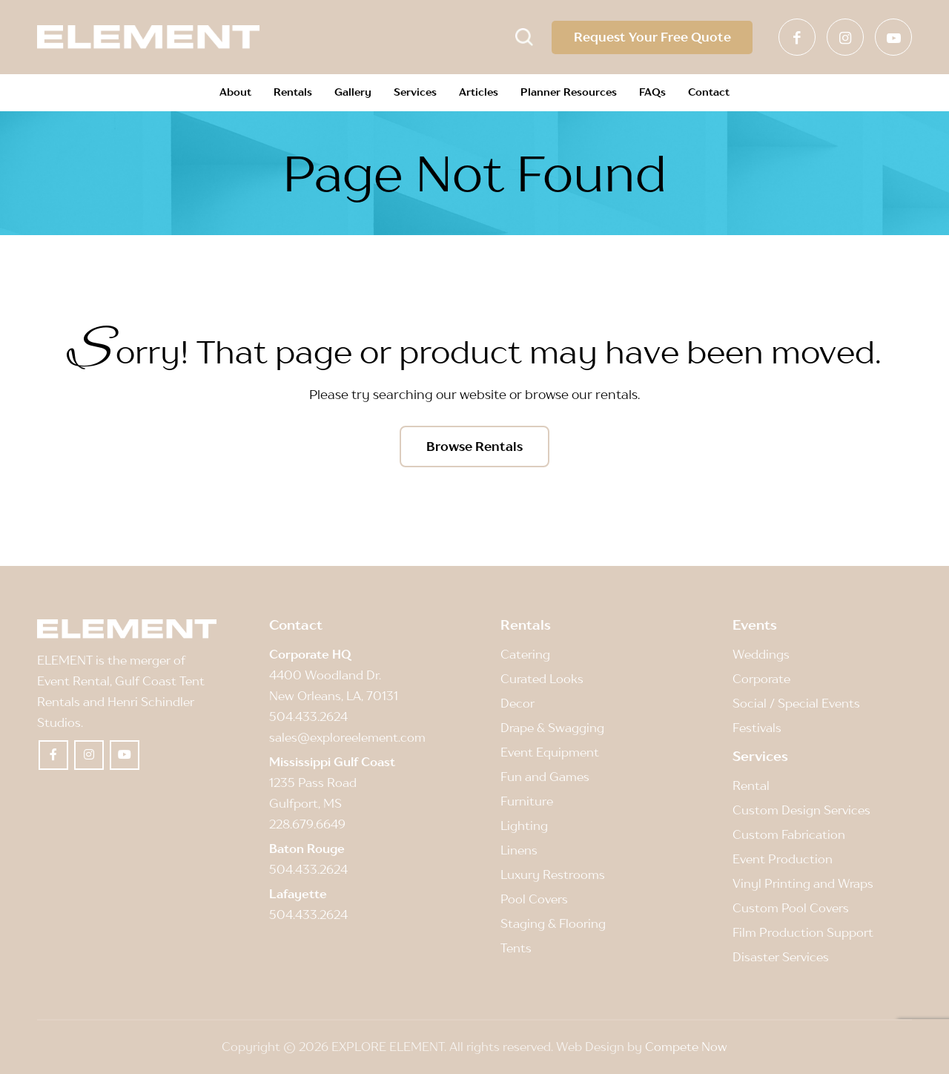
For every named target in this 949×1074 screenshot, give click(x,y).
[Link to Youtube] (893, 37)
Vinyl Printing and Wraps (803, 884)
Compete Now (686, 1047)
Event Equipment (549, 752)
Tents (516, 948)
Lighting (524, 826)
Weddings (761, 654)
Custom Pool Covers (791, 908)
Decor (517, 703)
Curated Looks (541, 678)
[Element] (148, 37)
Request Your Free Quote (651, 37)
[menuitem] (235, 93)
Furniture (526, 801)
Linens (519, 850)
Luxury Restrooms (552, 875)
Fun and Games (544, 777)
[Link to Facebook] (797, 37)
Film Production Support (803, 933)
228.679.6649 (307, 824)
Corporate (761, 678)
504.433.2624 (308, 717)
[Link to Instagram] (845, 37)
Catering (525, 654)
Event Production (783, 859)
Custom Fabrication (789, 834)
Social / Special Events (796, 703)
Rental (751, 785)
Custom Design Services (801, 810)
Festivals (757, 728)
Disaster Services (781, 957)
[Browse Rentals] (474, 446)
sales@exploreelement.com (347, 738)
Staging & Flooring (553, 924)
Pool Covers (534, 899)
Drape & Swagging (552, 728)
